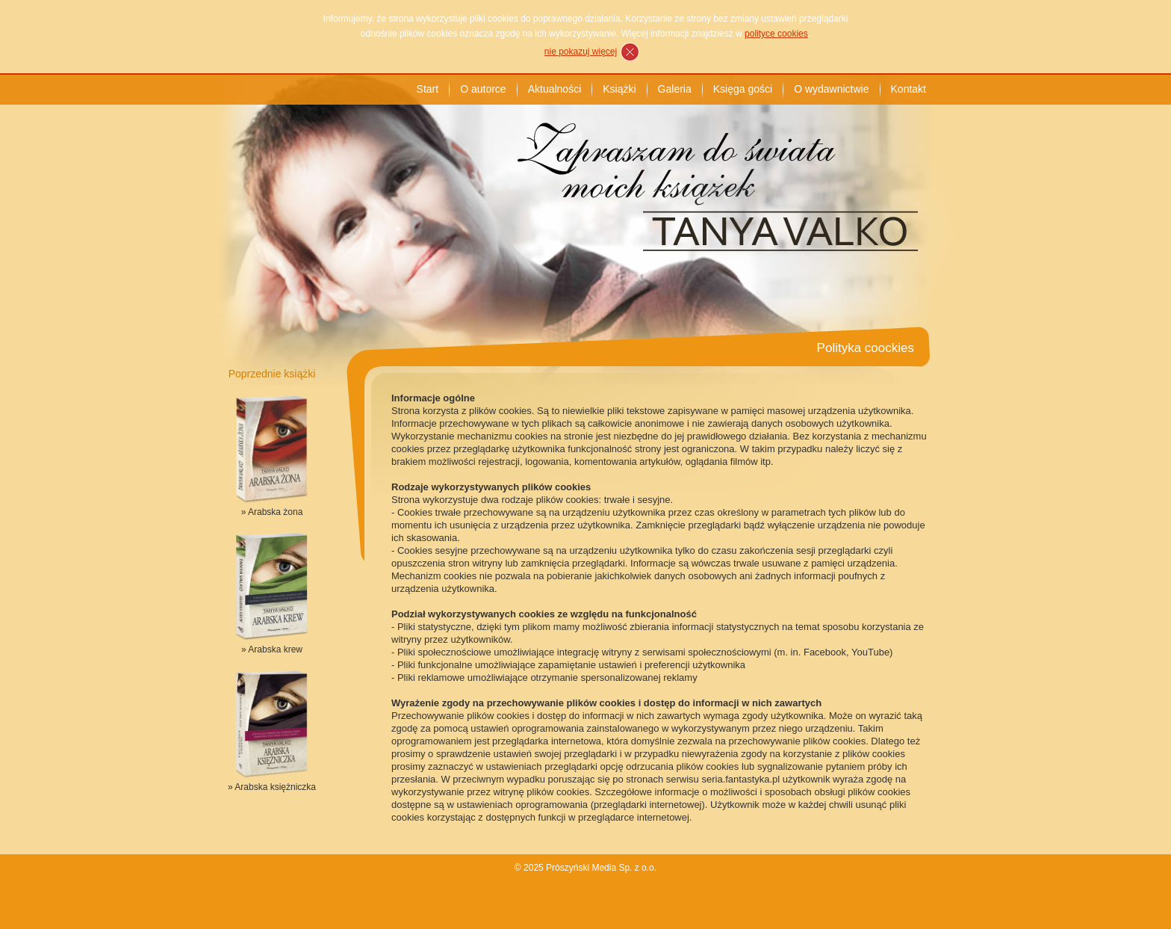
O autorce (483, 89)
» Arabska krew (271, 649)
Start (428, 89)
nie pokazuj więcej (580, 51)
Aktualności (555, 89)
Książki (619, 89)
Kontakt (908, 89)
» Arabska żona (272, 512)
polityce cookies (776, 33)
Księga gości (742, 89)
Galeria (675, 89)
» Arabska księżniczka (272, 787)
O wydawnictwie (831, 89)
